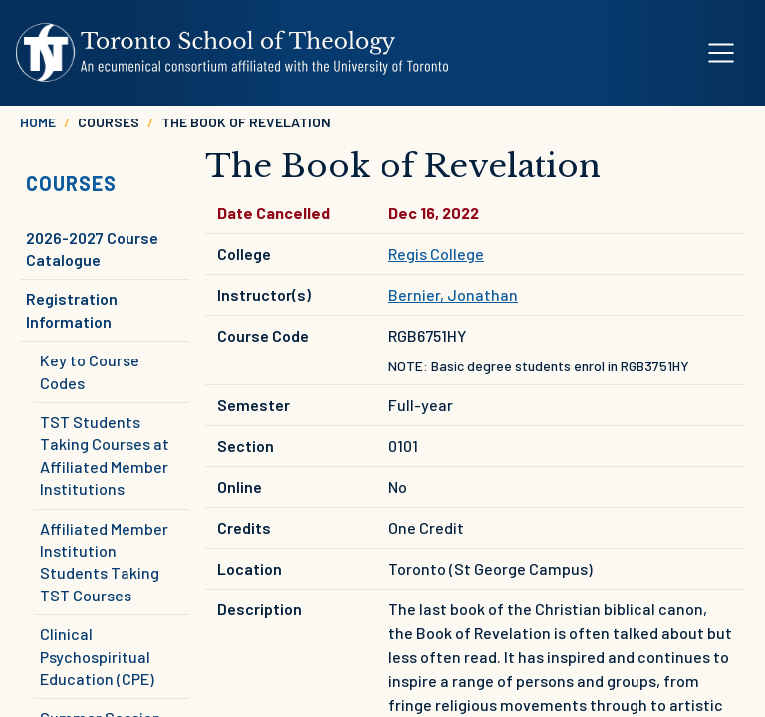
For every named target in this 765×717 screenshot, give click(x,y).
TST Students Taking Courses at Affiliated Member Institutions (104, 455)
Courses (71, 183)
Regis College (436, 253)
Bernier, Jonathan (453, 294)
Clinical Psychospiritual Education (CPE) (97, 656)
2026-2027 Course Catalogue (92, 248)
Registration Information (72, 309)
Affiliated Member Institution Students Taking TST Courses (104, 561)
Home (38, 122)
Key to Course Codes (89, 371)
